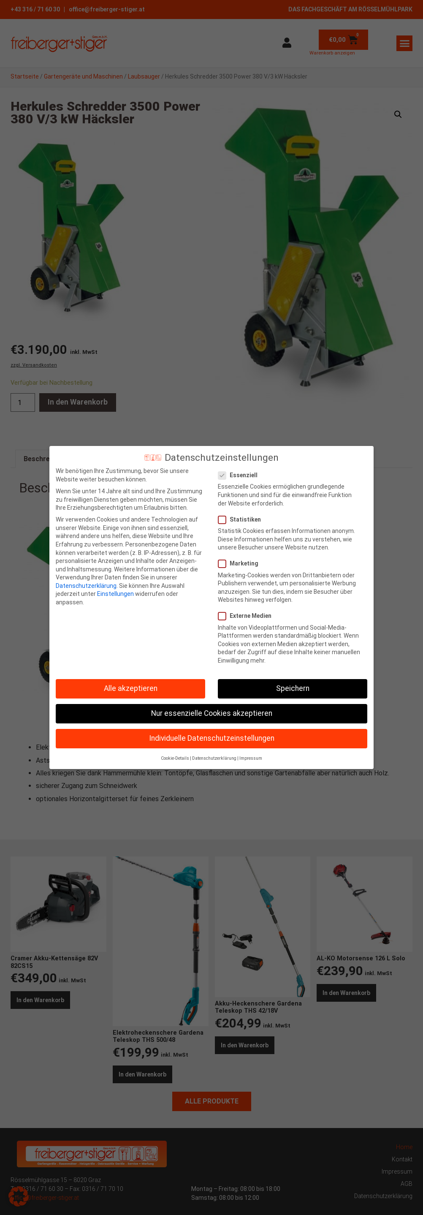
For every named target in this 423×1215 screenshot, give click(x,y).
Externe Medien (247, 616)
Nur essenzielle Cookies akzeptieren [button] (211, 713)
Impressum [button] (250, 758)
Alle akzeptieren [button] (130, 688)
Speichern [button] (292, 688)
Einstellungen (115, 593)
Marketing (241, 564)
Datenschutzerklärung (86, 585)
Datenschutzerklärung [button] (214, 758)
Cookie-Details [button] (175, 758)
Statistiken (242, 520)
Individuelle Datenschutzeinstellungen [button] (211, 738)
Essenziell (240, 475)
